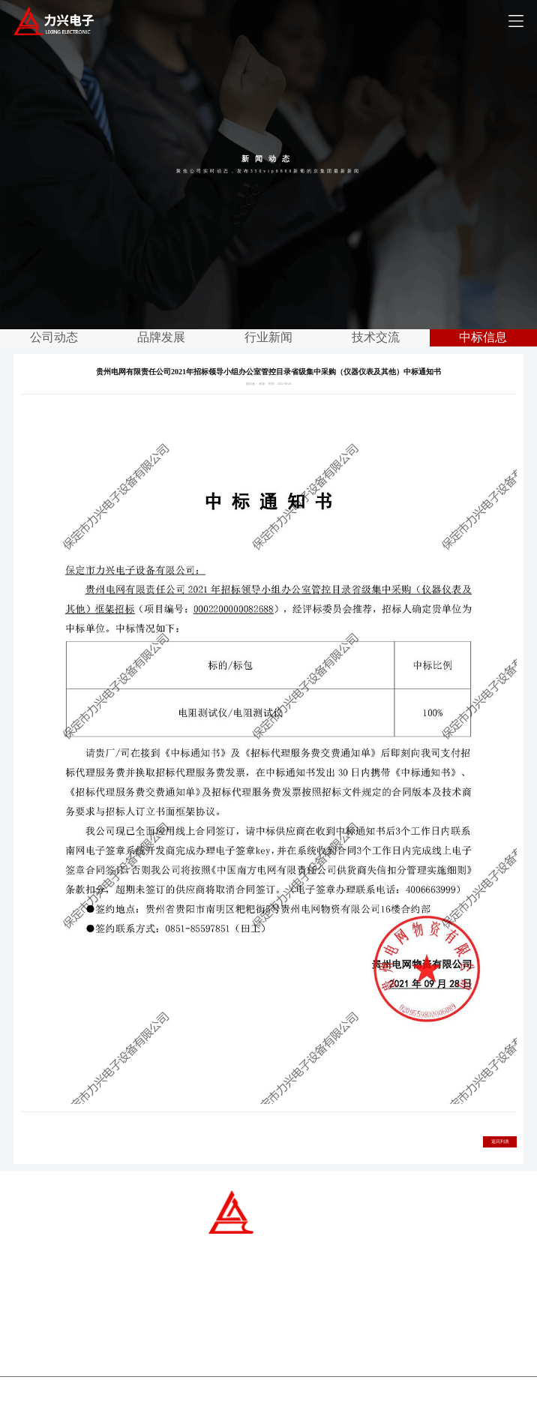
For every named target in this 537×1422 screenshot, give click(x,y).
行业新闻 (268, 337)
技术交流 (376, 337)
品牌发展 (161, 337)
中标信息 (483, 337)
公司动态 (54, 337)
